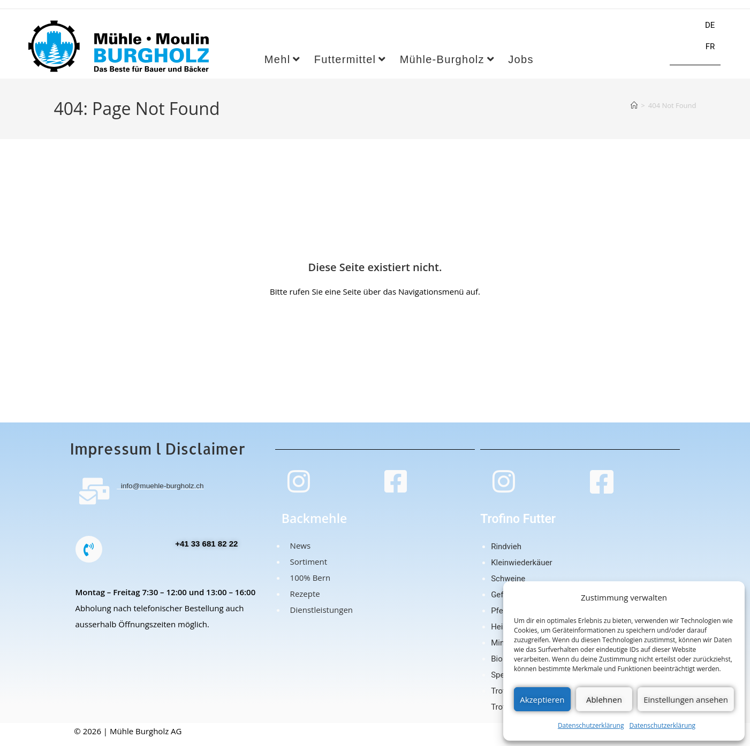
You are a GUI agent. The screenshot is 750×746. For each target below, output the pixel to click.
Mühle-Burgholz (447, 66)
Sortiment (306, 568)
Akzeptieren (542, 699)
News (298, 552)
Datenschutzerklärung (591, 725)
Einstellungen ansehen (685, 699)
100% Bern (308, 584)
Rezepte (303, 600)
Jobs (520, 66)
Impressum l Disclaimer (157, 455)
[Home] (634, 112)
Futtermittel (350, 66)
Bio (497, 666)
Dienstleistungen (319, 616)
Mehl (282, 66)
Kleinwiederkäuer (521, 569)
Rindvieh (506, 553)
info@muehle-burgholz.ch (165, 492)
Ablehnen (604, 699)
